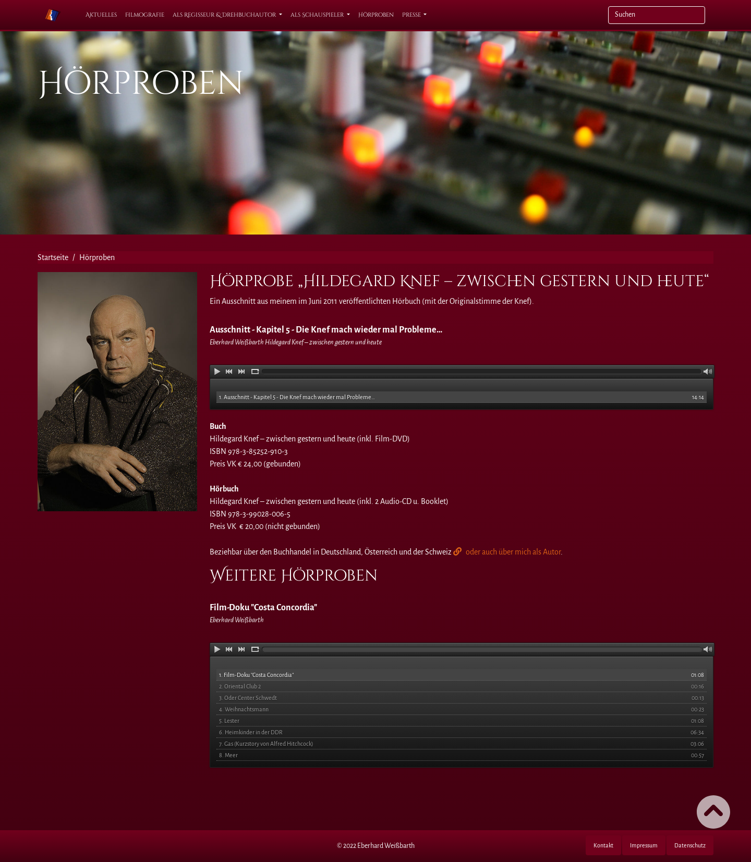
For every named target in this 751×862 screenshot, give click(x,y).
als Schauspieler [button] (317, 15)
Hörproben (376, 15)
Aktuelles (101, 15)
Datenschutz (690, 845)
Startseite (53, 257)
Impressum (644, 845)
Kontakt (603, 845)
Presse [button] (412, 15)
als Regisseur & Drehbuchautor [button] (225, 15)
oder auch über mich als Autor (513, 552)
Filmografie (144, 15)
